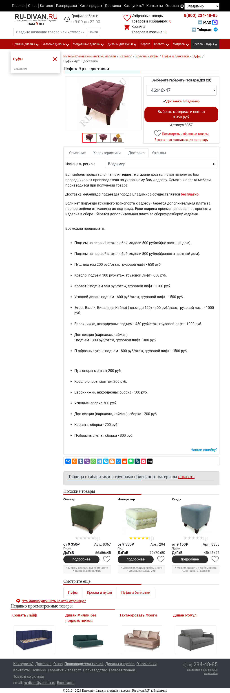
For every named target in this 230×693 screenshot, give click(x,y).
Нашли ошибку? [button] (204, 450)
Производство (95, 670)
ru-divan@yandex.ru (39, 683)
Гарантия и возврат (64, 670)
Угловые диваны (55, 44)
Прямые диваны (25, 44)
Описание (77, 153)
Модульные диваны (88, 44)
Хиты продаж (91, 6)
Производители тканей (84, 664)
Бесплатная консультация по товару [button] (181, 140)
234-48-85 (201, 15)
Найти (93, 32)
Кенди (176, 499)
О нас (32, 6)
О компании (146, 664)
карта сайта (211, 673)
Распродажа (66, 6)
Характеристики (107, 153)
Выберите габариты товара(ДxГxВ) (181, 80)
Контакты (154, 6)
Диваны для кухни (122, 44)
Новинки (38, 670)
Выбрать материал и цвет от (181, 114)
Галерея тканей (122, 670)
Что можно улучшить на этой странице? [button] (54, 601)
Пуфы (73, 592)
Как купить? (134, 6)
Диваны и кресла (120, 664)
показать (186, 476)
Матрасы (181, 44)
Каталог (46, 6)
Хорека (145, 44)
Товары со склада (28, 676)
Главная (19, 6)
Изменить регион (80, 164)
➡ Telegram (205, 29)
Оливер (69, 499)
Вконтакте (65, 683)
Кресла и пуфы (205, 44)
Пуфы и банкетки (135, 592)
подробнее (81, 559)
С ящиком (20, 68)
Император (126, 499)
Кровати (161, 44)
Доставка (113, 6)
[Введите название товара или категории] (50, 32)
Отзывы (172, 6)
